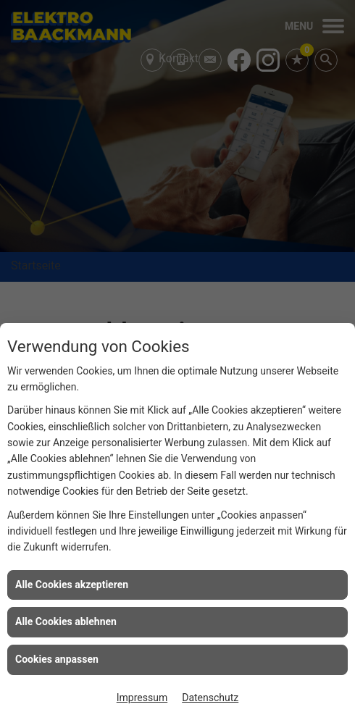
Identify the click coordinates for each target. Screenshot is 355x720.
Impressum (142, 697)
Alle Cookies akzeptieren (71, 584)
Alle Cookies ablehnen (66, 621)
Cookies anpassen (57, 659)
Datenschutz (210, 697)
